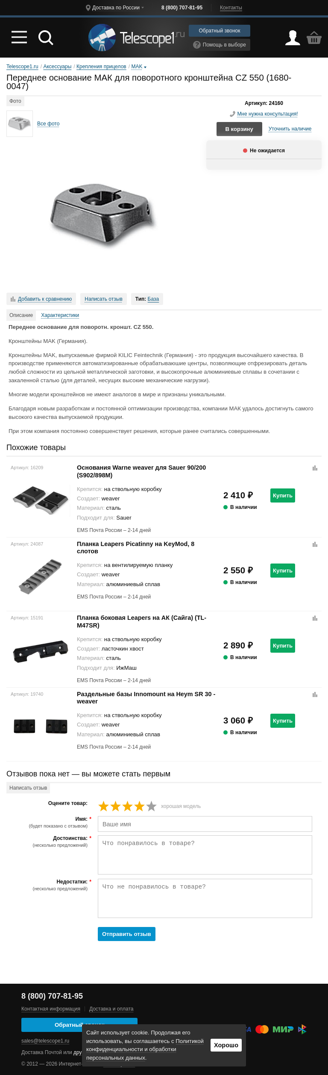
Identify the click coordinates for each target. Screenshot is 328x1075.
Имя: (48, 822)
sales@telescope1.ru (45, 1040)
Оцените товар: (68, 803)
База (153, 299)
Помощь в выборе (219, 45)
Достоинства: (48, 842)
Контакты (231, 8)
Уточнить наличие (290, 129)
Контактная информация (50, 1008)
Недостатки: (48, 885)
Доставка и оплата (111, 1008)
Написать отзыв (103, 299)
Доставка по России (116, 8)
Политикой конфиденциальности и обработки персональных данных (145, 1049)
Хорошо (226, 1045)
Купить (283, 495)
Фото (15, 101)
